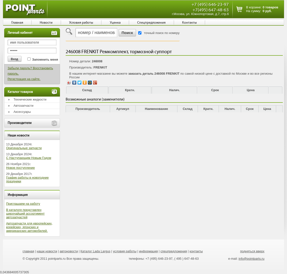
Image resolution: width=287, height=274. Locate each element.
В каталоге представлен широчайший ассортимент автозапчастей (25, 213)
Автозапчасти (24, 105)
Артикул (122, 109)
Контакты (189, 23)
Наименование (156, 109)
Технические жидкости (30, 99)
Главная (17, 23)
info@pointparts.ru (252, 258)
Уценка (115, 23)
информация (148, 251)
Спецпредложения (151, 23)
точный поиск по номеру (162, 33)
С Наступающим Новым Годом (28, 158)
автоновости (69, 251)
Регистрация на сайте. (24, 79)
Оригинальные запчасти (24, 148)
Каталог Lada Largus (95, 251)
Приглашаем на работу (23, 204)
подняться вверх (252, 251)
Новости (46, 23)
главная (28, 251)
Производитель (88, 109)
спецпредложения (173, 251)
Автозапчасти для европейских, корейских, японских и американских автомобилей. (29, 227)
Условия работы (81, 23)
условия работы (124, 251)
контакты (196, 251)
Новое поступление (20, 168)
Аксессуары (22, 112)
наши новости (47, 251)
